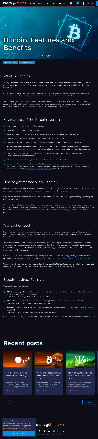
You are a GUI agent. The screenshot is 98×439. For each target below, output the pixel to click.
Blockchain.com (46, 169)
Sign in (90, 3)
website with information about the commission (70, 258)
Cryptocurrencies (27, 62)
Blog (40, 3)
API (53, 3)
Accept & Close (19, 433)
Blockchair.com (32, 169)
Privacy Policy (9, 428)
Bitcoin (7, 62)
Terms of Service (25, 428)
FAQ (47, 3)
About (32, 3)
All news (88, 402)
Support (62, 3)
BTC (15, 62)
